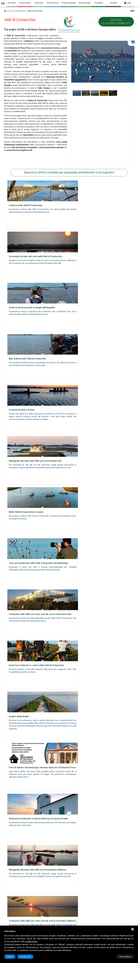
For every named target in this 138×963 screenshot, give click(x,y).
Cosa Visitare (25, 4)
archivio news (88, 906)
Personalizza (13, 956)
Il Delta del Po (20, 11)
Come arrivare (84, 3)
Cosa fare (39, 4)
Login (127, 3)
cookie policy (31, 941)
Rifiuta (110, 956)
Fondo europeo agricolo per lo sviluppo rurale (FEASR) (69, 865)
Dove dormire (53, 3)
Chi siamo (99, 3)
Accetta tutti (125, 956)
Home (10, 11)
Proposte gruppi (69, 4)
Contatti (113, 3)
